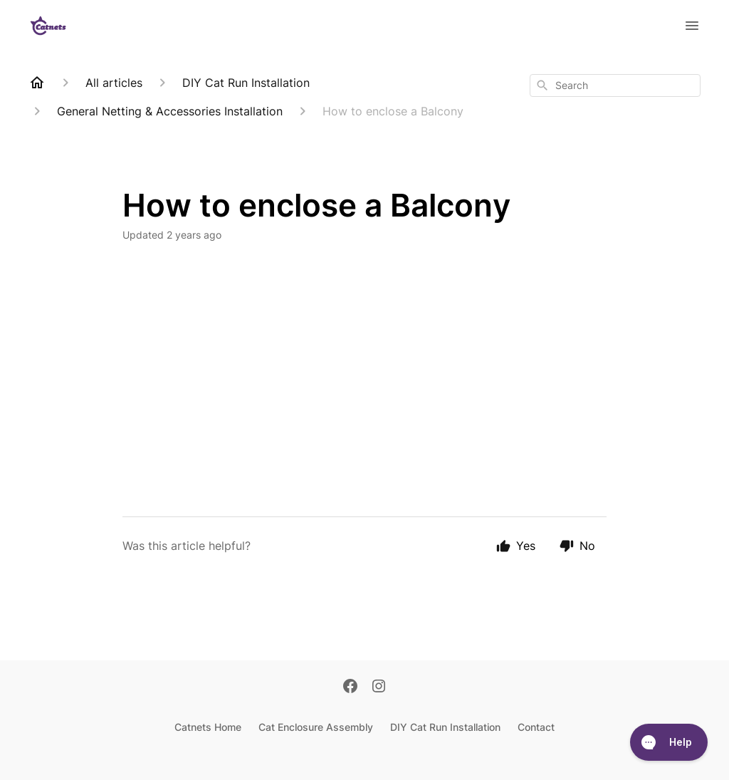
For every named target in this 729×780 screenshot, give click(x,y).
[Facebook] (350, 687)
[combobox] (615, 85)
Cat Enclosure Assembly (315, 727)
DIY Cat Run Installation (445, 727)
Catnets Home (207, 727)
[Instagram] (378, 687)
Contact (536, 727)
